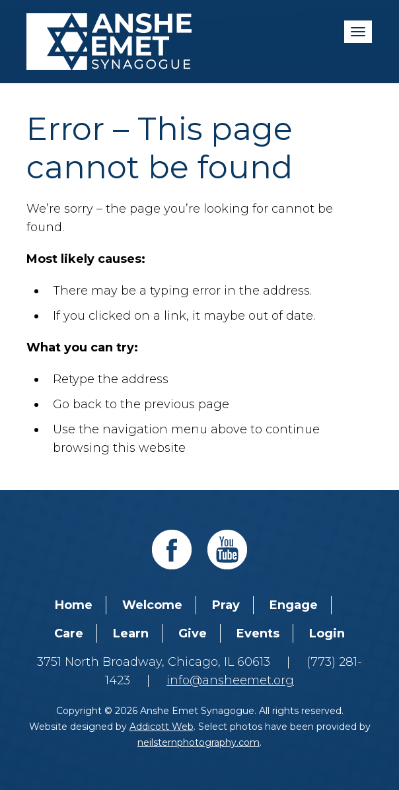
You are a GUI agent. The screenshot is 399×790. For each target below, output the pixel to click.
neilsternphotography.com (198, 742)
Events (257, 633)
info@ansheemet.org (230, 680)
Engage (294, 605)
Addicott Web (161, 727)
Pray (226, 605)
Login (327, 633)
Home (73, 605)
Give (192, 633)
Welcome (152, 605)
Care (68, 633)
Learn (131, 633)
